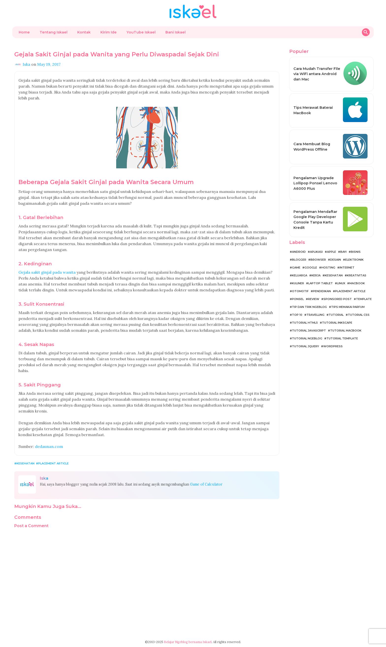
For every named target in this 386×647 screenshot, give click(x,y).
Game (296, 267)
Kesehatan (25, 463)
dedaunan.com (49, 446)
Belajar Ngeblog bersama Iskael (187, 642)
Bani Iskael (175, 32)
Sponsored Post (337, 299)
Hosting (328, 267)
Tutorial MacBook (345, 330)
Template (364, 299)
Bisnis (356, 251)
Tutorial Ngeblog (307, 338)
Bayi (343, 251)
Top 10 (297, 314)
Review (313, 299)
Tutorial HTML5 (305, 322)
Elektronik (354, 259)
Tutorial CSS (359, 314)
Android (299, 251)
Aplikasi (316, 251)
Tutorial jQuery (305, 346)
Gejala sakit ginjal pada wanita (47, 272)
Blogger (299, 259)
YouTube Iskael (141, 32)
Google (311, 267)
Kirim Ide (108, 32)
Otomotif (300, 291)
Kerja (316, 275)
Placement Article (53, 463)
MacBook (357, 283)
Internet (346, 267)
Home (24, 32)
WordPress (333, 346)
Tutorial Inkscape (337, 322)
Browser (318, 259)
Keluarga (299, 275)
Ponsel (298, 299)
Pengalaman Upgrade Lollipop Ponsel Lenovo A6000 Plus (315, 183)
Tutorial (336, 314)
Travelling (315, 314)
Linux (341, 283)
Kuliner (298, 283)
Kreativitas (356, 275)
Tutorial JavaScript (309, 330)
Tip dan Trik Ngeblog (309, 307)
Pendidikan (322, 291)
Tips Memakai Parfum (348, 307)
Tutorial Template (342, 338)
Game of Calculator (206, 484)
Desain (335, 259)
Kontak (84, 32)
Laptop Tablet (320, 283)
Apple (331, 251)
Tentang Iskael (53, 32)
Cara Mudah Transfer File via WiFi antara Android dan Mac (316, 73)
